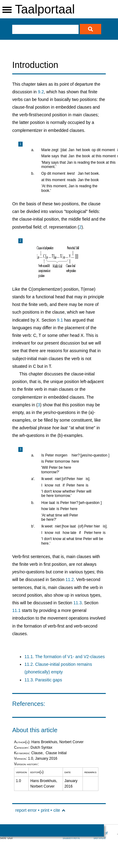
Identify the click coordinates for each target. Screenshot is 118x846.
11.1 (16, 610)
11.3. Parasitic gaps (43, 679)
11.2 (69, 579)
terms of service (101, 835)
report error (26, 810)
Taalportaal (45, 9)
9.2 (41, 91)
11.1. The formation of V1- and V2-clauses (64, 656)
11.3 (77, 602)
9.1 (60, 320)
